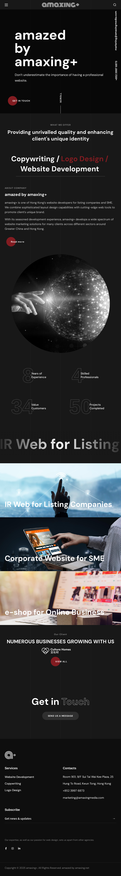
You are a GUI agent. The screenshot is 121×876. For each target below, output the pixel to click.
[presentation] (29, 832)
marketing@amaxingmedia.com (83, 798)
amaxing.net (82, 868)
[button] (114, 5)
